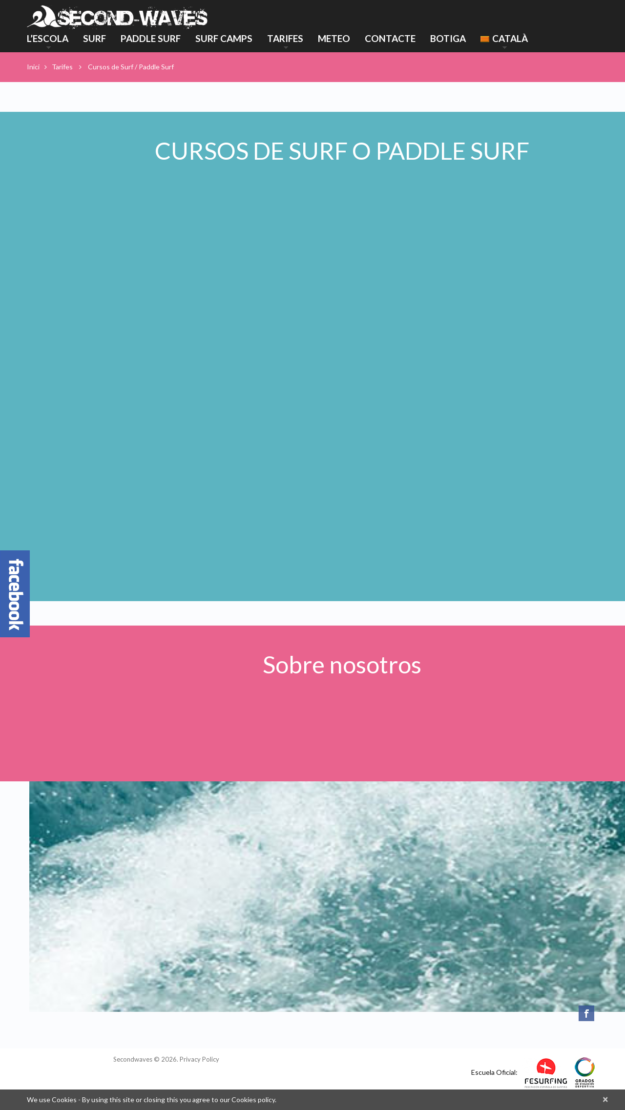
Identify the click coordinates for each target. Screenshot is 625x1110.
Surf (94, 38)
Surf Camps (223, 38)
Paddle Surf (151, 38)
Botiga (448, 38)
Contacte (390, 38)
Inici (33, 67)
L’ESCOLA (47, 40)
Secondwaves (132, 1059)
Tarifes (285, 40)
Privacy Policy (199, 1059)
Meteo (334, 38)
